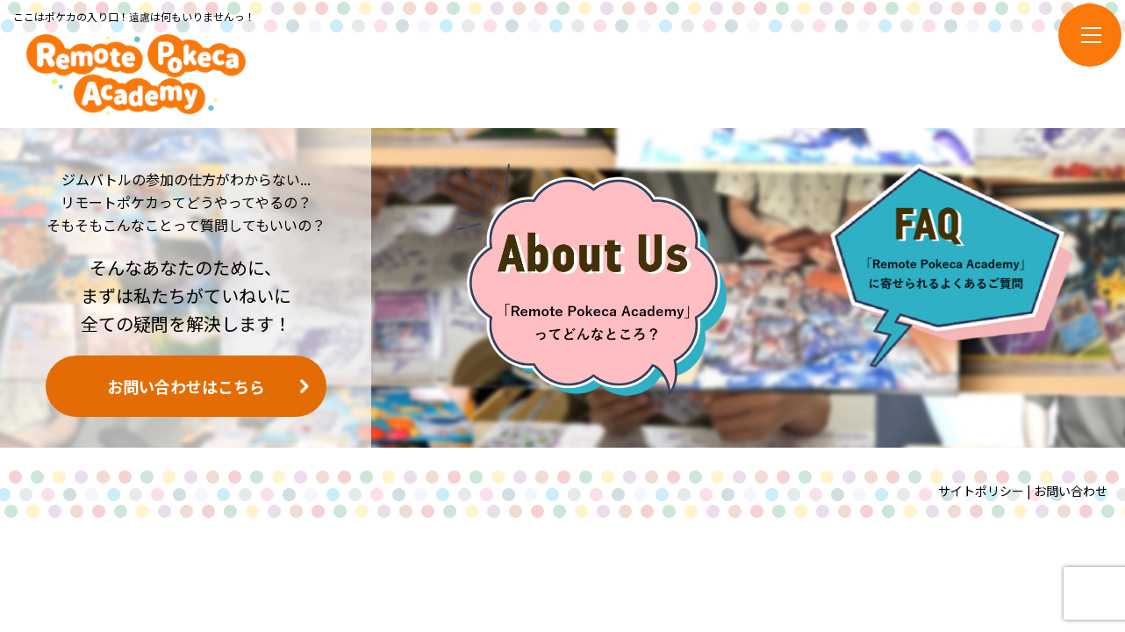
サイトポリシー (981, 490)
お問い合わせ (1070, 490)
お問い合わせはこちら (186, 386)
